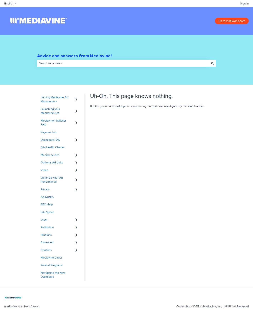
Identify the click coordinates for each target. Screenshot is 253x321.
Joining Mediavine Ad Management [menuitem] (54, 99)
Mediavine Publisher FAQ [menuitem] (53, 123)
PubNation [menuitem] (47, 227)
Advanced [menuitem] (47, 242)
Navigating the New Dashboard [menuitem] (53, 275)
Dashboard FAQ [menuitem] (50, 140)
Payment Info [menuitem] (49, 132)
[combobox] (123, 63)
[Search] (212, 63)
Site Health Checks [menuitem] (53, 147)
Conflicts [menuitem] (46, 250)
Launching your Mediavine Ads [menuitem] (50, 111)
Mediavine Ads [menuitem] (50, 155)
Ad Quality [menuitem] (47, 197)
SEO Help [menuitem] (47, 204)
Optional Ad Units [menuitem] (52, 162)
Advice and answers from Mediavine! (74, 55)
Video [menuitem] (44, 170)
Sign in (244, 4)
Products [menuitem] (46, 235)
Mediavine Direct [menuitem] (51, 257)
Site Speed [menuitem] (47, 212)
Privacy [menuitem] (45, 189)
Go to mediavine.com (232, 21)
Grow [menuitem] (44, 220)
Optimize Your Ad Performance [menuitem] (52, 180)
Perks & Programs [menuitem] (51, 265)
